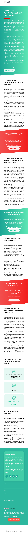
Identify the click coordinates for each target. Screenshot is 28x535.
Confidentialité (15, 530)
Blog (6, 530)
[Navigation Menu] (23, 1)
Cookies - (10, 530)
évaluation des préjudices (11, 425)
